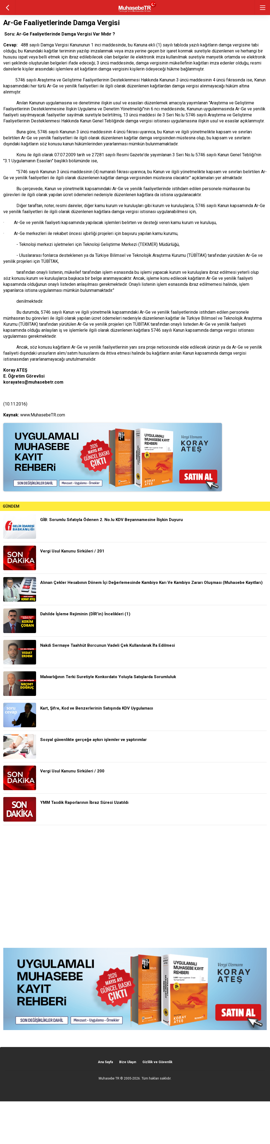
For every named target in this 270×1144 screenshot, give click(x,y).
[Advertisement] (135, 886)
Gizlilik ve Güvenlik (157, 1062)
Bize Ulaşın (127, 1062)
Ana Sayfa (105, 1062)
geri (7, 7)
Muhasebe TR (109, 1078)
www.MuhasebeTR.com (42, 414)
